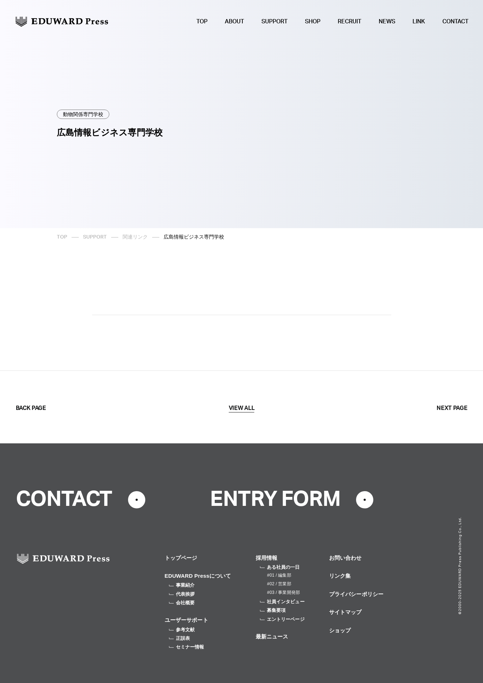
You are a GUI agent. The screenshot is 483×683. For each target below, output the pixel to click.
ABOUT (234, 21)
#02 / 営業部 (279, 583)
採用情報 (267, 558)
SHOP (312, 21)
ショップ (340, 630)
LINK (419, 21)
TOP (202, 21)
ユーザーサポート (186, 620)
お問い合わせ (345, 558)
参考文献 (182, 629)
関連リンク (135, 237)
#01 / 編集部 (279, 575)
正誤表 (179, 638)
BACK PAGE (31, 408)
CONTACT (455, 21)
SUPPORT (274, 21)
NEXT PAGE (452, 408)
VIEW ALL (241, 408)
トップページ (181, 558)
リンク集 (340, 576)
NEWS (387, 21)
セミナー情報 (186, 647)
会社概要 (182, 602)
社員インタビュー (282, 601)
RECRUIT (349, 21)
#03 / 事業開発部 (283, 592)
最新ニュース (272, 636)
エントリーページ (282, 619)
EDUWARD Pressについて (198, 576)
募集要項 (273, 610)
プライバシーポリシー (356, 594)
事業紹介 (182, 585)
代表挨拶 (182, 594)
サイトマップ (345, 612)
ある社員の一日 (280, 567)
